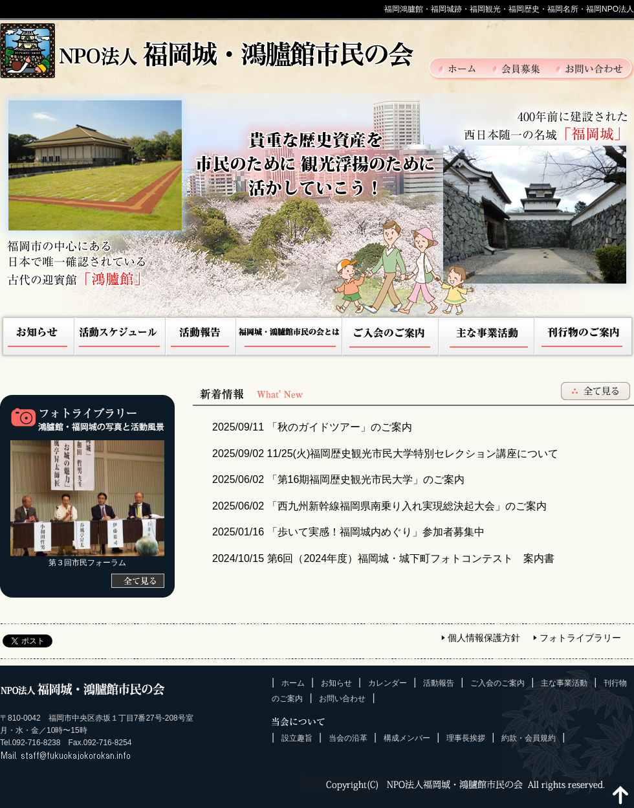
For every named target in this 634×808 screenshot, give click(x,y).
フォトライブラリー (580, 638)
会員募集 (523, 68)
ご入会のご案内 (391, 338)
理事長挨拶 (465, 738)
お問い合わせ (589, 68)
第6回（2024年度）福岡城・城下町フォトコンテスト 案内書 (383, 558)
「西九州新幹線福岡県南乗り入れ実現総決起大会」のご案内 (379, 505)
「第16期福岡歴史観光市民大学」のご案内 (338, 479)
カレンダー (387, 683)
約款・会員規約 (528, 738)
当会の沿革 (348, 738)
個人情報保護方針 (484, 638)
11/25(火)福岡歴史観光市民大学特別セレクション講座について (385, 453)
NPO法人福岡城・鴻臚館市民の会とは (290, 338)
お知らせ (37, 338)
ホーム (464, 68)
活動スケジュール (120, 338)
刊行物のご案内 (584, 338)
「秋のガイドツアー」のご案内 (312, 426)
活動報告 (201, 338)
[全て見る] (137, 581)
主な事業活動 (486, 338)
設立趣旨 (296, 738)
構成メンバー (407, 738)
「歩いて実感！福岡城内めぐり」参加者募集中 (348, 531)
